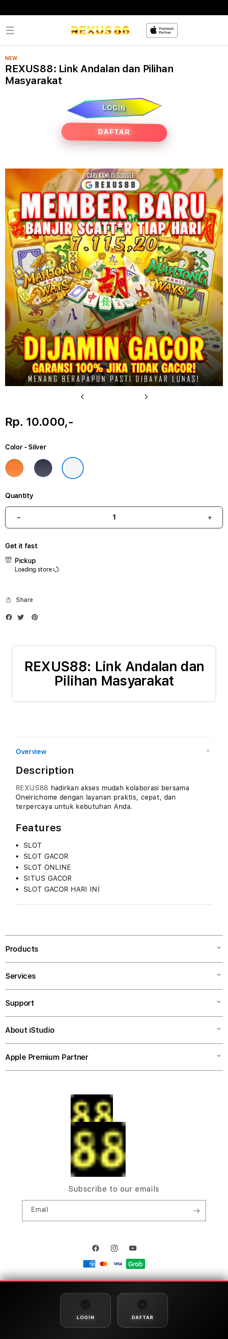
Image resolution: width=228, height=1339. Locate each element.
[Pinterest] (37, 619)
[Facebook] (11, 619)
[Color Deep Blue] (43, 468)
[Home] (100, 30)
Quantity (19, 496)
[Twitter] (23, 619)
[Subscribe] (196, 1210)
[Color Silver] (73, 468)
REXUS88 (32, 788)
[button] (10, 30)
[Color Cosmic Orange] (14, 468)
